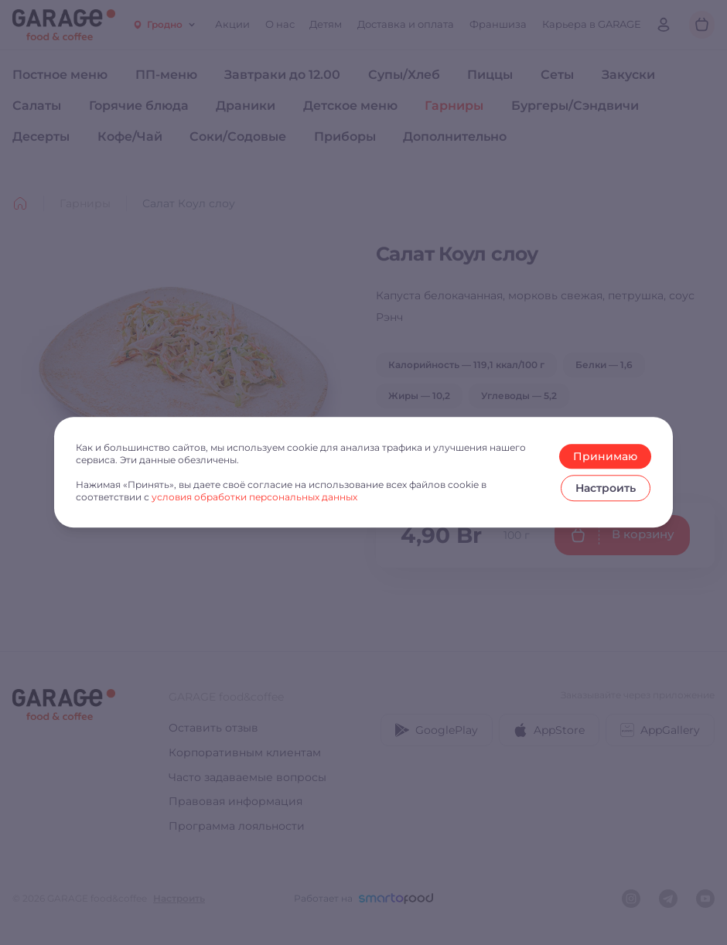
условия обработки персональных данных (254, 497)
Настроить (605, 488)
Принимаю (605, 456)
